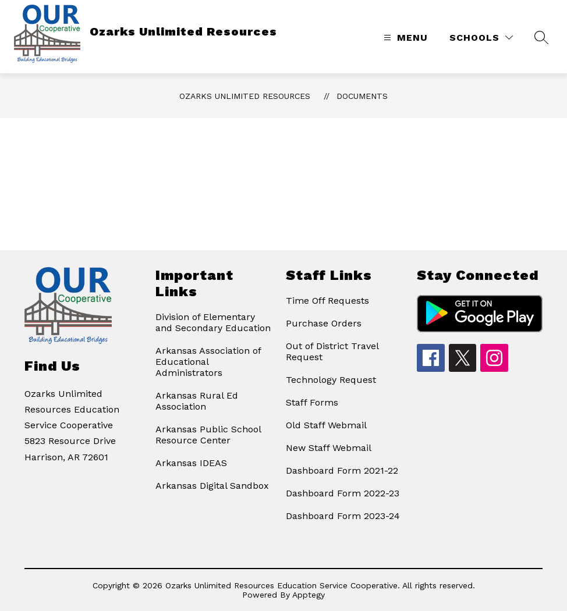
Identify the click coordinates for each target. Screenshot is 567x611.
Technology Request (331, 379)
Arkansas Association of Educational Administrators (208, 361)
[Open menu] (404, 37)
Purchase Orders (324, 323)
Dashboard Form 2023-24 (343, 515)
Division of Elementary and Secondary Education (213, 322)
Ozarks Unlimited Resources (244, 96)
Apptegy (308, 594)
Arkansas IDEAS (191, 462)
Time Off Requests (327, 300)
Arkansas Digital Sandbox (212, 485)
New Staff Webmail (328, 447)
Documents (362, 96)
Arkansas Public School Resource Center (208, 435)
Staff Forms (312, 402)
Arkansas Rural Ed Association (196, 401)
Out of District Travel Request (332, 351)
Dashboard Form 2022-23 (342, 493)
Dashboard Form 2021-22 (342, 470)
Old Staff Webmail (326, 425)
